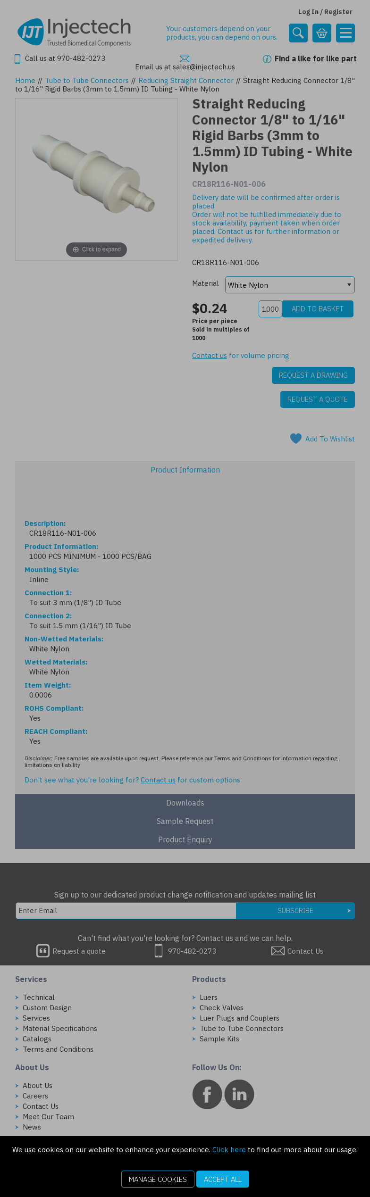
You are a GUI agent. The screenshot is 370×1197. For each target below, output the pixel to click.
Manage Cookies (158, 1179)
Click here (229, 1149)
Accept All (223, 1179)
